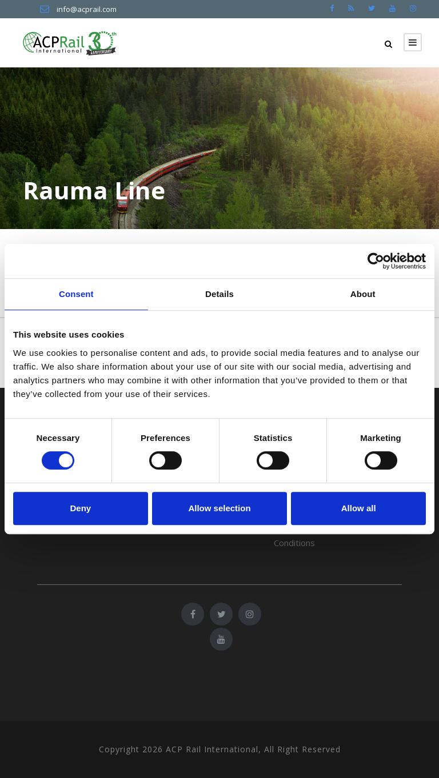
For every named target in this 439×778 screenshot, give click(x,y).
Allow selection (219, 508)
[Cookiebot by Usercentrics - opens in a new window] (376, 261)
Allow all (358, 508)
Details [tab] (219, 294)
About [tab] (363, 294)
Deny (80, 508)
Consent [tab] (76, 294)
